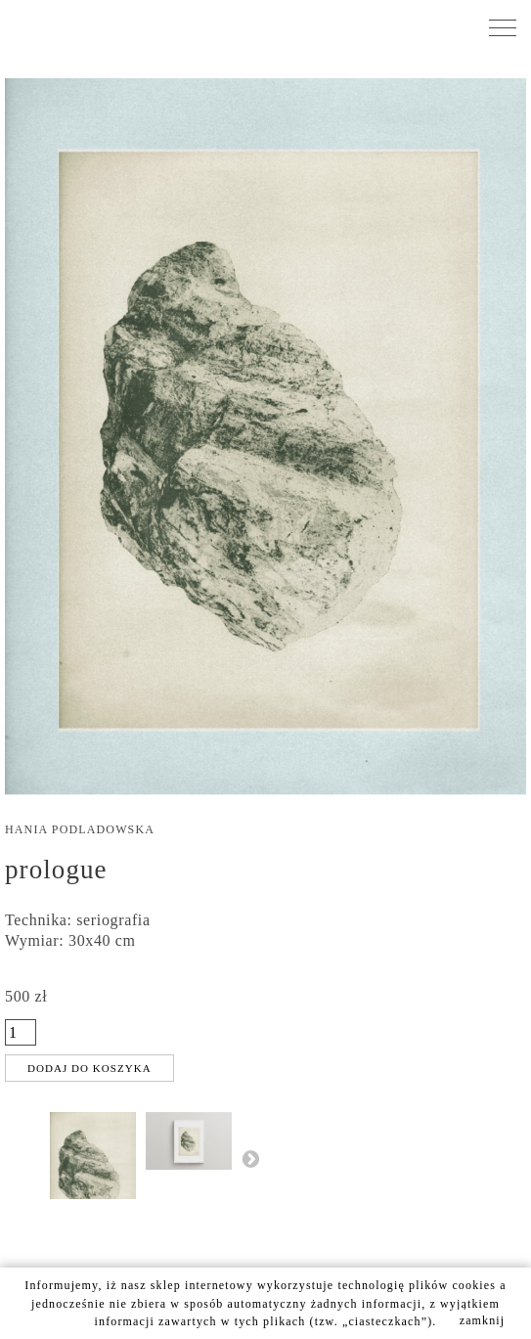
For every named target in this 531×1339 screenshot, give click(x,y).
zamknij (483, 1320)
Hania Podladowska (80, 829)
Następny (250, 1158)
